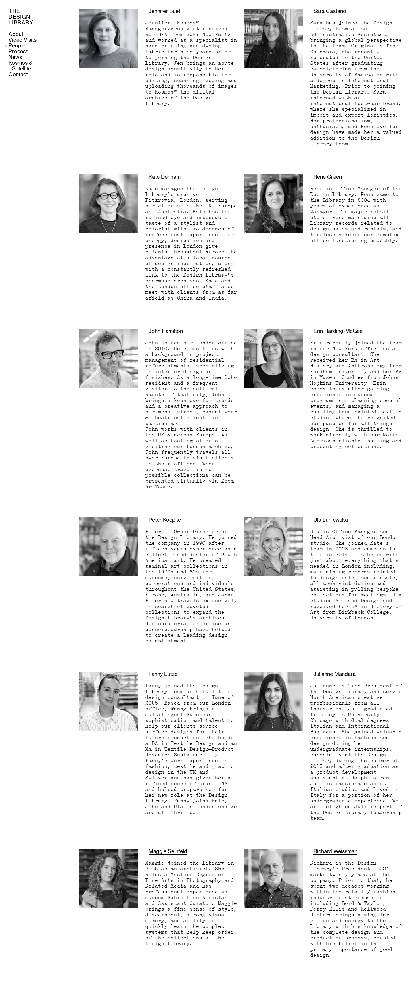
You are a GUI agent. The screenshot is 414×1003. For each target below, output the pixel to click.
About (16, 34)
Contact (18, 74)
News (15, 57)
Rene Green (327, 177)
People (17, 46)
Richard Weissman (335, 851)
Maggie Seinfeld (168, 851)
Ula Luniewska (330, 520)
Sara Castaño (329, 11)
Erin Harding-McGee (338, 331)
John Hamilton (166, 331)
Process (18, 51)
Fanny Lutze (163, 674)
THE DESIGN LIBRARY (21, 17)
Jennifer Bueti (165, 11)
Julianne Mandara (334, 674)
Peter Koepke (165, 520)
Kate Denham (165, 177)
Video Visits (23, 40)
